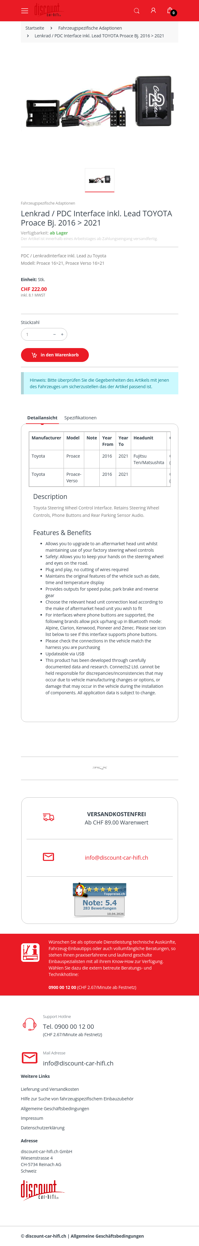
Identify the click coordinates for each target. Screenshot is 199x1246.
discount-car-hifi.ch (46, 1236)
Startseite (35, 28)
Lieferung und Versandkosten (50, 1089)
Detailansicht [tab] (42, 417)
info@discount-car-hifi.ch (116, 857)
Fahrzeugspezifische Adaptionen (90, 28)
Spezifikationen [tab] (80, 417)
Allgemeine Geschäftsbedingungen (55, 1108)
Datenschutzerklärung (42, 1128)
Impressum (32, 1118)
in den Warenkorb (55, 355)
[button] (136, 10)
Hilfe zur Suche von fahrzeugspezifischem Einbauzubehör (77, 1099)
